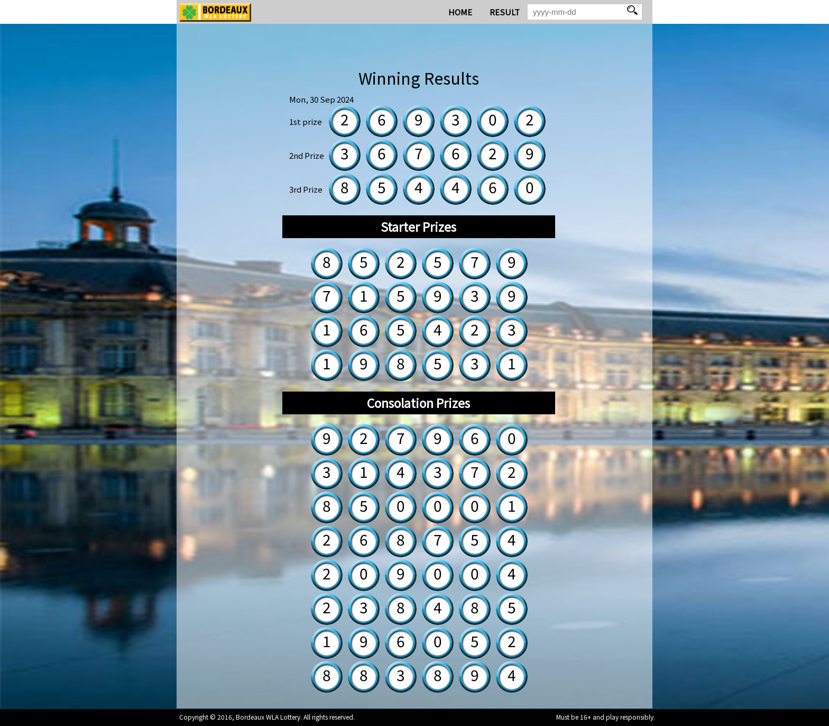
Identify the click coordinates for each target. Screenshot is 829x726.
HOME (460, 11)
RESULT (505, 11)
